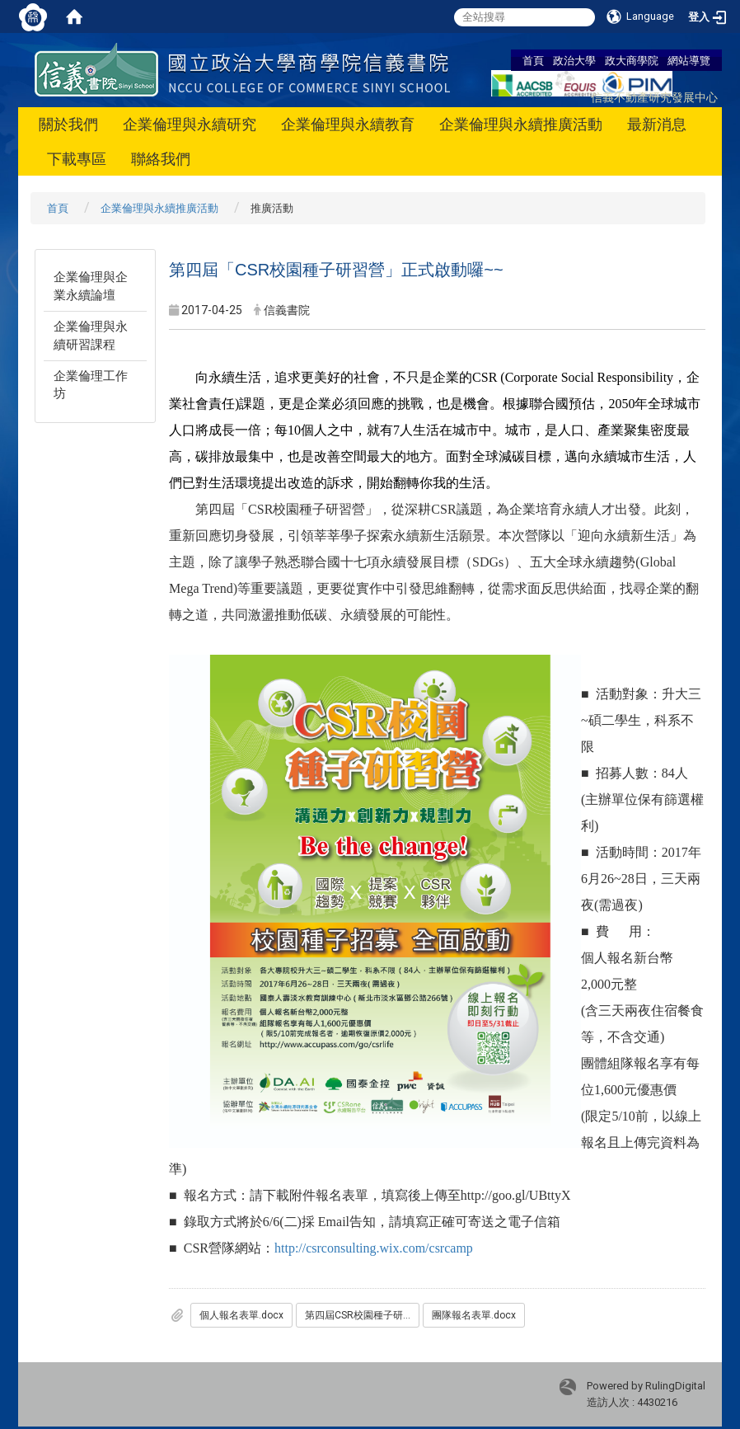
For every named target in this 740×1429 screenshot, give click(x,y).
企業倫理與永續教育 (347, 124)
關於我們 (68, 124)
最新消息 (656, 124)
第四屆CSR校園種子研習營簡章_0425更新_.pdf (362, 1315)
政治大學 (574, 60)
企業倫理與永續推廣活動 (520, 124)
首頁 (533, 60)
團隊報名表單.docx (474, 1315)
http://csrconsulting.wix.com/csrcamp (373, 1248)
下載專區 (76, 158)
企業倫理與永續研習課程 (91, 335)
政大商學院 (631, 60)
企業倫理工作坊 (91, 385)
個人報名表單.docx (241, 1315)
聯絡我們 (160, 158)
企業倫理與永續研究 (189, 124)
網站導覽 (688, 60)
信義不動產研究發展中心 (654, 97)
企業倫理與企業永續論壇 (91, 286)
